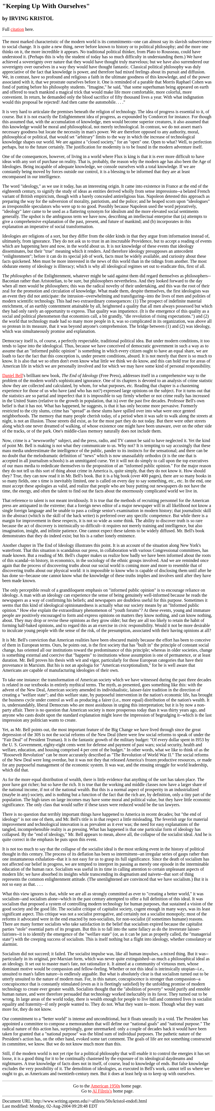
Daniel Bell (12, 375)
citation (17, 29)
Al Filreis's (102, 1091)
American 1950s (105, 1086)
